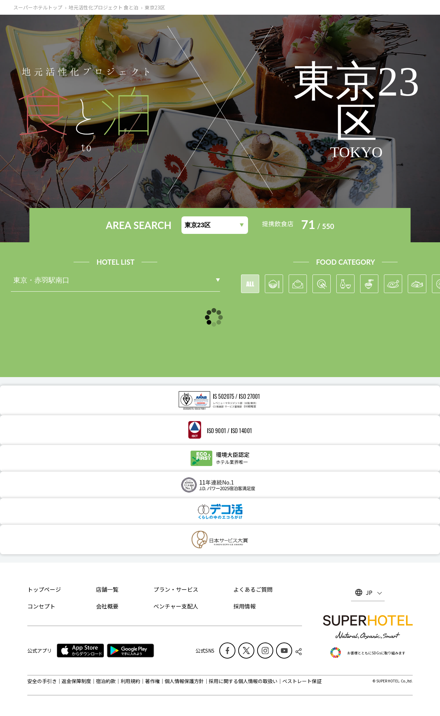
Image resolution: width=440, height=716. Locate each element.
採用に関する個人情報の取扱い (243, 680)
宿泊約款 (106, 680)
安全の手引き (42, 680)
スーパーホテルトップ (37, 7)
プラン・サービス (175, 589)
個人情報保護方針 (184, 680)
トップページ (44, 589)
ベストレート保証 (302, 680)
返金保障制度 (76, 680)
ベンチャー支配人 (175, 606)
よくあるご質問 (253, 589)
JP (369, 592)
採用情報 (244, 606)
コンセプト (41, 606)
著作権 (152, 680)
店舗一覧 (107, 589)
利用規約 (130, 680)
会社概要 (107, 606)
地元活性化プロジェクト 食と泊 (103, 7)
